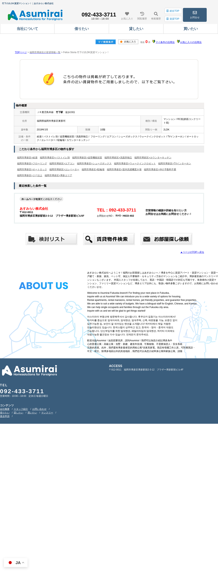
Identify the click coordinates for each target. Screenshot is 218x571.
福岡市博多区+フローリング (32, 163)
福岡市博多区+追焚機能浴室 (87, 157)
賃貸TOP (172, 18)
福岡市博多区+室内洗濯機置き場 (124, 169)
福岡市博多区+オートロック (32, 169)
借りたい (5, 412)
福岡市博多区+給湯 (27, 157)
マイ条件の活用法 (165, 42)
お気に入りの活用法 (191, 42)
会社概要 (5, 409)
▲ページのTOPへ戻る (192, 252)
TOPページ (21, 52)
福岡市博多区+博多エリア (58, 175)
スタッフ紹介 (21, 409)
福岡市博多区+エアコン (62, 163)
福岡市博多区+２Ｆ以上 (29, 175)
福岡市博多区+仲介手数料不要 (160, 169)
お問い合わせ (39, 409)
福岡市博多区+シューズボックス (94, 163)
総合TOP (172, 11)
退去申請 (5, 416)
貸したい (18, 412)
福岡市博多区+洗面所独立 (118, 157)
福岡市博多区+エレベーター (64, 169)
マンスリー (47, 412)
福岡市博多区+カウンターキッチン (152, 157)
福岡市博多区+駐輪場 (93, 169)
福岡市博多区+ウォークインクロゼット (135, 163)
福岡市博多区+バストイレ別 (55, 157)
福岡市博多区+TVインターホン (174, 163)
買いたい (32, 412)
